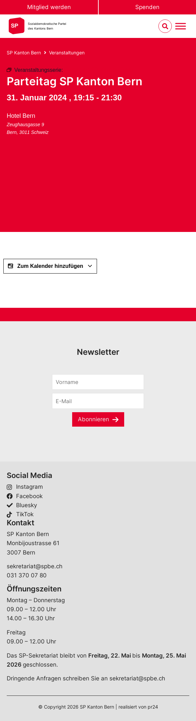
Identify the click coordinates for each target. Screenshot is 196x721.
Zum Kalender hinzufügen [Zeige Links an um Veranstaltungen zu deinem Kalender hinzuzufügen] (50, 266)
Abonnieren (93, 419)
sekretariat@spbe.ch (34, 566)
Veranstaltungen (67, 52)
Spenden (147, 7)
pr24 (153, 707)
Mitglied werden (49, 7)
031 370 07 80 (27, 575)
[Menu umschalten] (180, 26)
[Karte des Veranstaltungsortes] (57, 188)
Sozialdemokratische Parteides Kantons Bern (47, 26)
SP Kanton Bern (24, 52)
